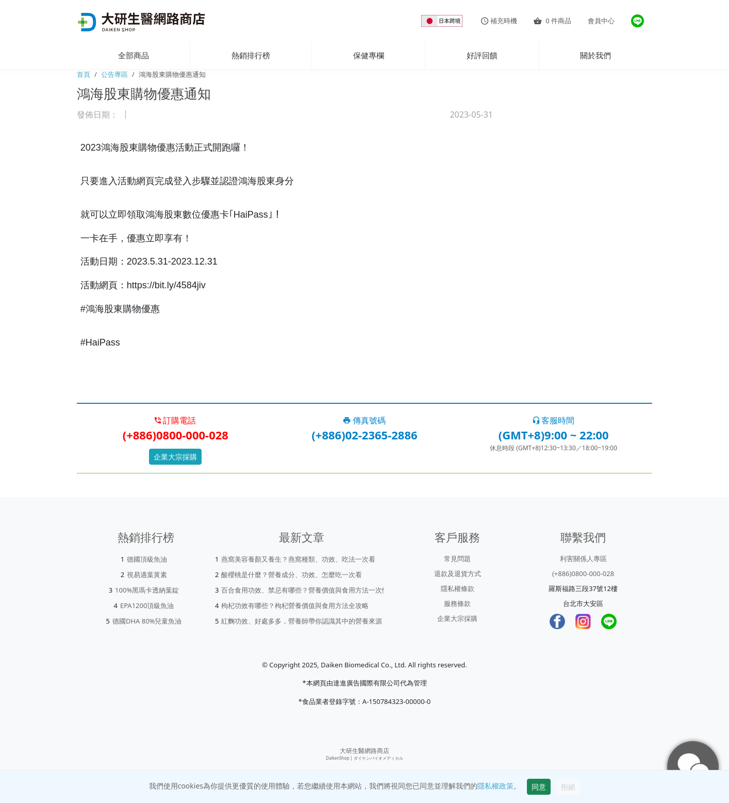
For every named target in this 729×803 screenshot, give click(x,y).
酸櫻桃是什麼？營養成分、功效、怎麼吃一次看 (291, 574)
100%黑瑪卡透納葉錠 (147, 590)
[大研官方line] (637, 20)
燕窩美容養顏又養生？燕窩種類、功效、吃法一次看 (298, 559)
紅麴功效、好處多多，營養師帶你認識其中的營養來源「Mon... (314, 621)
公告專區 (114, 74)
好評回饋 (482, 55)
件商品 (552, 20)
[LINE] (609, 621)
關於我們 (595, 55)
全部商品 (133, 55)
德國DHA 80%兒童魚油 (147, 621)
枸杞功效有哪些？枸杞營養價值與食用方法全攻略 (295, 605)
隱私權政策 (495, 786)
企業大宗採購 (175, 457)
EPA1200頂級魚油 (147, 605)
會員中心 (601, 20)
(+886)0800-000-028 (583, 573)
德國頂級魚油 (147, 559)
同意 (539, 787)
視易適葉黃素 (147, 574)
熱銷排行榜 (250, 55)
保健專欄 (368, 55)
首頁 (83, 74)
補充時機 (499, 20)
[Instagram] (583, 621)
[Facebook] (557, 621)
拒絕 (568, 787)
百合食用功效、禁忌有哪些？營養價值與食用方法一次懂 (305, 590)
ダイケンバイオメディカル (378, 758)
